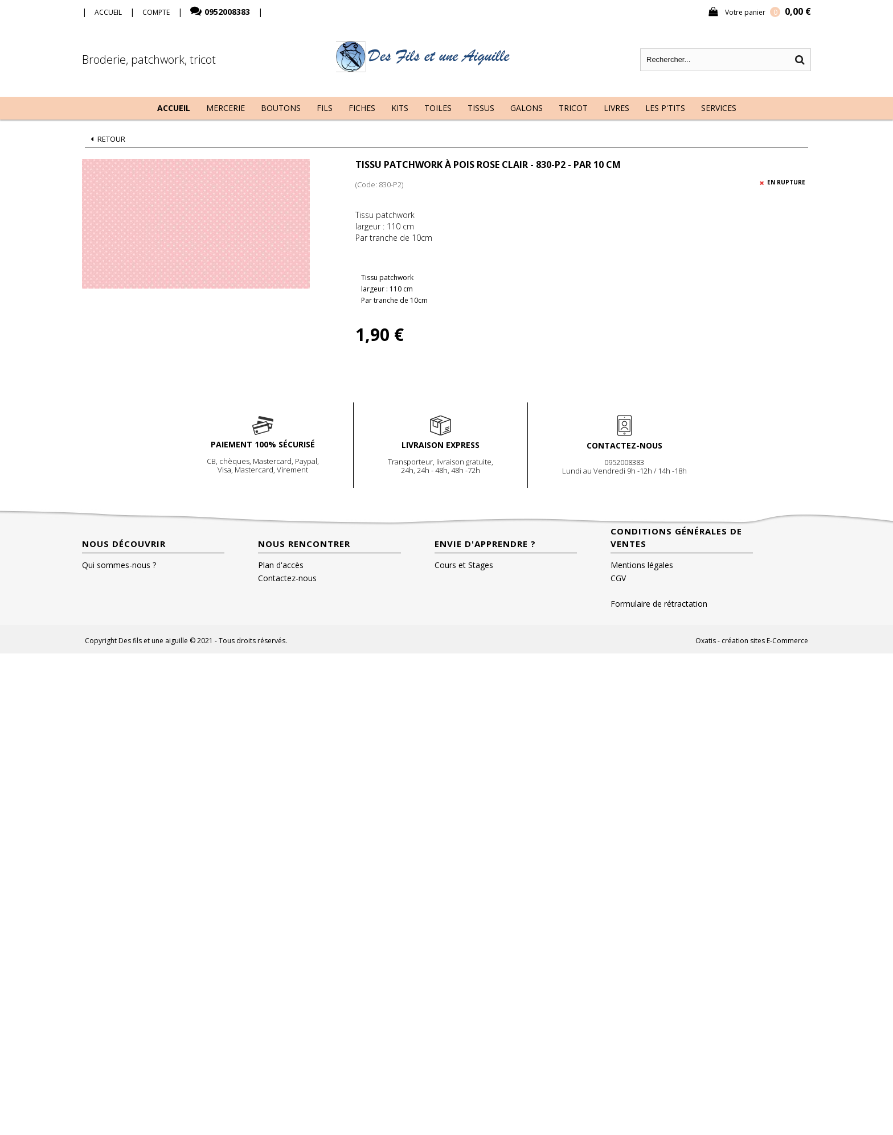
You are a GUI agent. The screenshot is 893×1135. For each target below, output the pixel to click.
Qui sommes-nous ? (119, 565)
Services (718, 107)
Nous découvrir (124, 543)
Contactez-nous (287, 578)
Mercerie (225, 107)
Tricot (573, 107)
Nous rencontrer (304, 543)
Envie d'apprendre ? (485, 543)
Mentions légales (642, 565)
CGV (618, 578)
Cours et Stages (464, 565)
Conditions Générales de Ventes (676, 537)
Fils (325, 107)
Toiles (438, 107)
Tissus (481, 107)
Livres (616, 107)
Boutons (281, 107)
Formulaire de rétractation (659, 603)
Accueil (173, 107)
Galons (526, 107)
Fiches (362, 107)
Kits (399, 107)
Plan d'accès (281, 565)
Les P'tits (665, 107)
